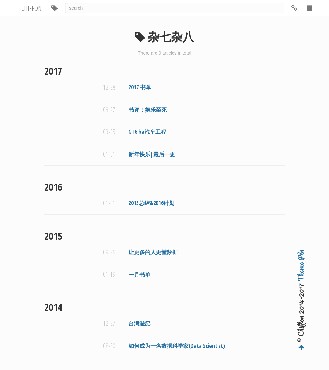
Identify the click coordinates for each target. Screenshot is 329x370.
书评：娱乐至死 (148, 109)
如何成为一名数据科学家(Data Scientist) (177, 345)
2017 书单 (140, 87)
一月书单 (139, 274)
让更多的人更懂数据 (153, 252)
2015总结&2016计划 (151, 203)
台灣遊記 (139, 323)
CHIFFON (31, 8)
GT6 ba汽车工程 (147, 131)
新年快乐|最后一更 (152, 154)
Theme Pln (301, 265)
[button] (55, 8)
